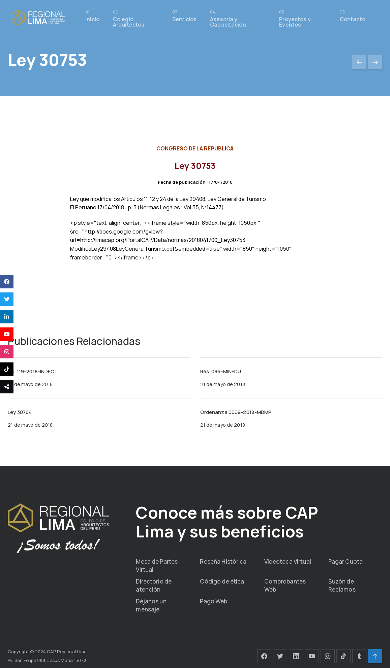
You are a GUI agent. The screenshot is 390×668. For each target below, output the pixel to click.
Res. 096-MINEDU (220, 371)
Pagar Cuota (345, 561)
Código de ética (222, 581)
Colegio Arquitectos (128, 21)
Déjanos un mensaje (151, 605)
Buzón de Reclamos (342, 585)
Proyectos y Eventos (294, 21)
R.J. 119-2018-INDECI (32, 371)
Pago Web (213, 601)
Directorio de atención (154, 585)
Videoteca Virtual (287, 561)
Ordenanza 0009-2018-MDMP (236, 412)
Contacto (352, 18)
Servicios (184, 18)
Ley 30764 (20, 412)
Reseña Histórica (223, 561)
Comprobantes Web (285, 585)
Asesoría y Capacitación (228, 21)
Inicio (92, 18)
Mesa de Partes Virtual (157, 565)
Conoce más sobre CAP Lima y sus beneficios (227, 521)
